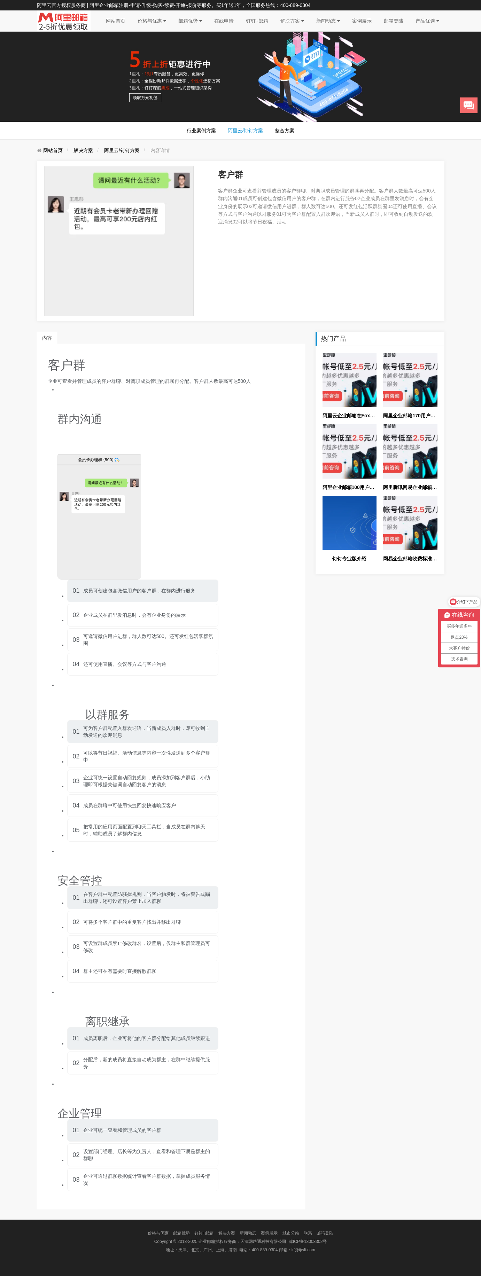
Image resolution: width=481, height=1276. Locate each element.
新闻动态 (328, 20)
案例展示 (362, 21)
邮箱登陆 (393, 21)
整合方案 (284, 130)
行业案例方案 (201, 130)
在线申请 (224, 21)
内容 (47, 338)
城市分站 (290, 1233)
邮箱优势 (190, 20)
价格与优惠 (152, 20)
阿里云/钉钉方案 (245, 130)
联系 (308, 1233)
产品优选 (427, 20)
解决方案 (292, 20)
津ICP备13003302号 (308, 1241)
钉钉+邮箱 (257, 21)
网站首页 (115, 21)
